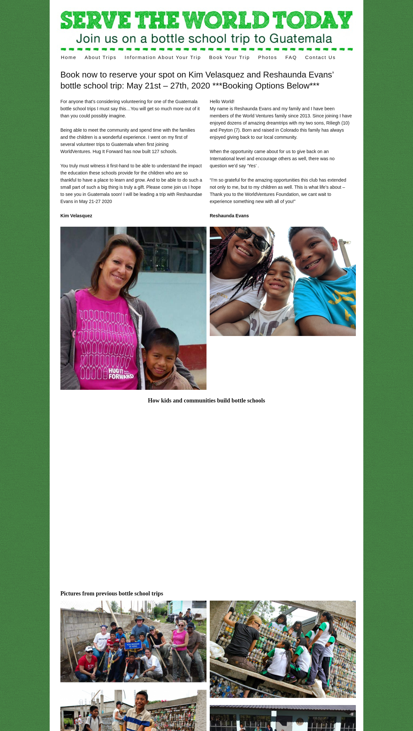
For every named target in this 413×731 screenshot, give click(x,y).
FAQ (291, 57)
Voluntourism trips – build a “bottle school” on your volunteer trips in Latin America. (206, 30)
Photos (267, 57)
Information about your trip (163, 57)
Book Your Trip (229, 57)
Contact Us (320, 57)
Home (69, 57)
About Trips (101, 57)
